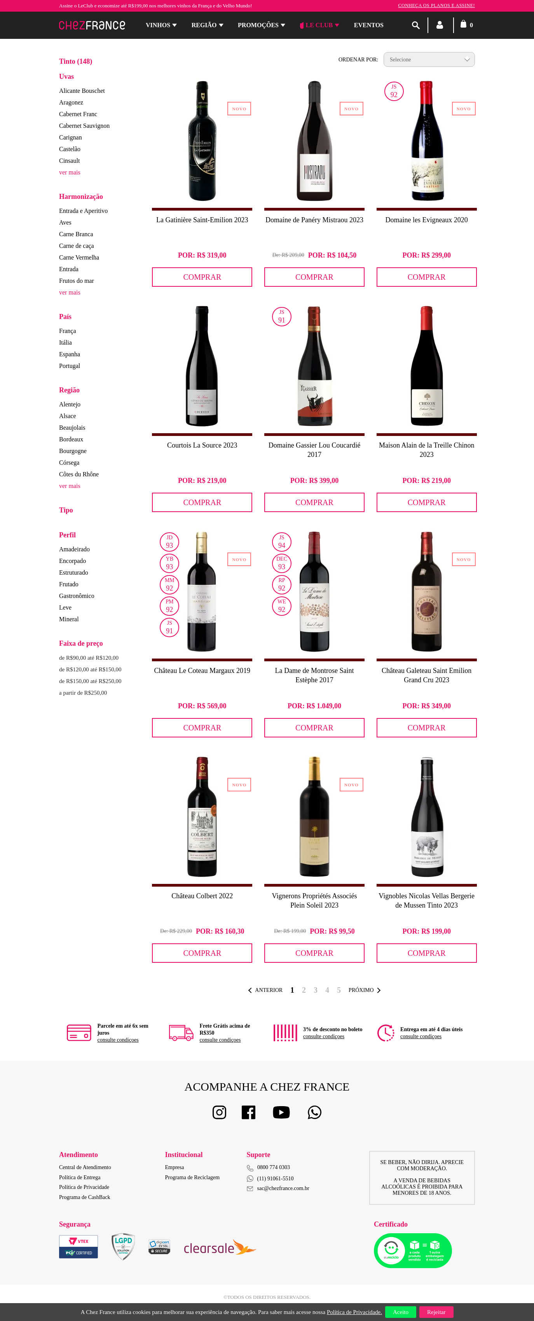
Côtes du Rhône (79, 474)
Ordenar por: (358, 60)
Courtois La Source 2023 (202, 445)
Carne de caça (76, 245)
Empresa (174, 1167)
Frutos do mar (76, 280)
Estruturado (73, 572)
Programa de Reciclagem (192, 1177)
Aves (65, 222)
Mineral (69, 619)
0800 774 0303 (273, 1167)
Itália (65, 342)
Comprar (202, 277)
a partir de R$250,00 (83, 693)
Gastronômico (76, 596)
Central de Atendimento (85, 1167)
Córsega (69, 462)
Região (204, 25)
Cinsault (69, 160)
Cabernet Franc (78, 114)
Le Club (316, 25)
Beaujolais (72, 427)
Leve (65, 607)
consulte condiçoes (117, 1040)
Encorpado (72, 561)
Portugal (69, 365)
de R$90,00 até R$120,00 (89, 658)
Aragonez (71, 102)
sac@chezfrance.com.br (278, 1188)
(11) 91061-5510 (270, 1178)
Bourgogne (73, 451)
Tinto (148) (75, 61)
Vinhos (158, 25)
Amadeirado (74, 549)
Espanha (69, 354)
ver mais (69, 172)
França (67, 331)
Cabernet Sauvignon (84, 125)
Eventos (369, 25)
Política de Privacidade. (354, 1312)
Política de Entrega (80, 1177)
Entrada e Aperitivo (83, 210)
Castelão (69, 149)
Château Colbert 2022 (202, 896)
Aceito (400, 1312)
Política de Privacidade (84, 1187)
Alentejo (69, 404)
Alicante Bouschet (82, 90)
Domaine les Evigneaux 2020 (426, 220)
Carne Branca (76, 234)
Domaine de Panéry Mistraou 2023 (314, 220)
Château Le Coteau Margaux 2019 (202, 670)
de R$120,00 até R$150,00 (90, 669)
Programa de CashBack (84, 1197)
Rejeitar (436, 1312)
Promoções (258, 25)
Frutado (69, 584)
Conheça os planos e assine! (436, 5)
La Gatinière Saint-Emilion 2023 (202, 220)
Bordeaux (71, 439)
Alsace (67, 416)
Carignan (70, 137)
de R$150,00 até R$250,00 (90, 681)
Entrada (69, 269)
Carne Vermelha (79, 257)
